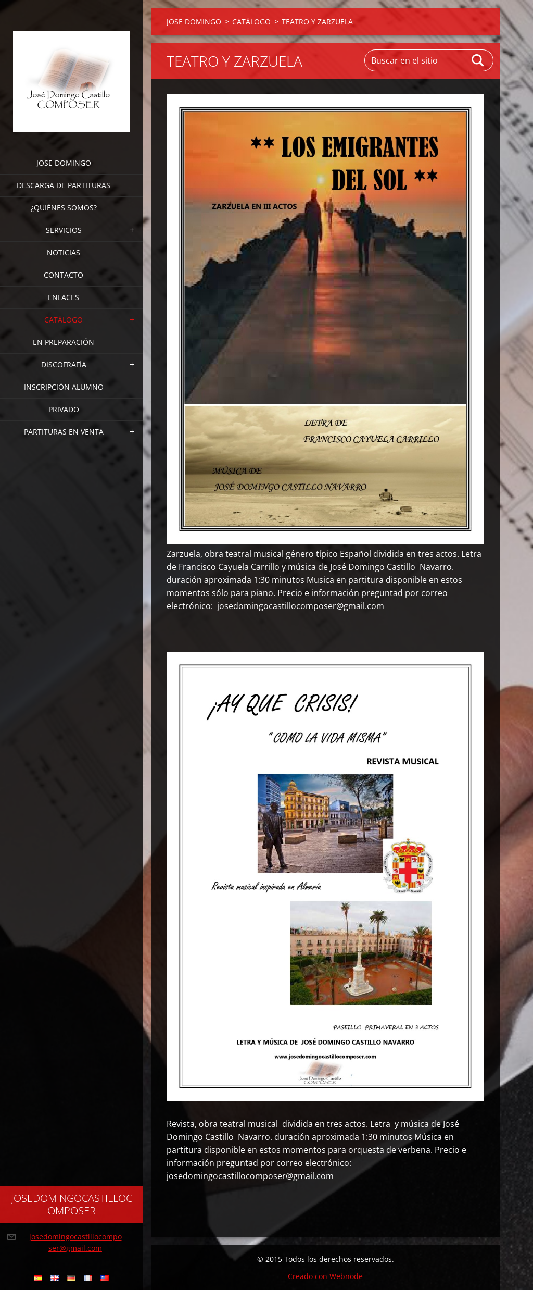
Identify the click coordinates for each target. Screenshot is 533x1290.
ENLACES (63, 297)
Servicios (64, 230)
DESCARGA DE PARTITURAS (63, 185)
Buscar (478, 60)
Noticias (63, 252)
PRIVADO (63, 409)
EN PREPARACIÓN (63, 342)
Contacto (63, 275)
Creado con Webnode (325, 1276)
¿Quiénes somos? (64, 208)
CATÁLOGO (63, 320)
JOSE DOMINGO (63, 163)
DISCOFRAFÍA (63, 364)
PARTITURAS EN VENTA (64, 432)
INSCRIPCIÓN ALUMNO (64, 387)
